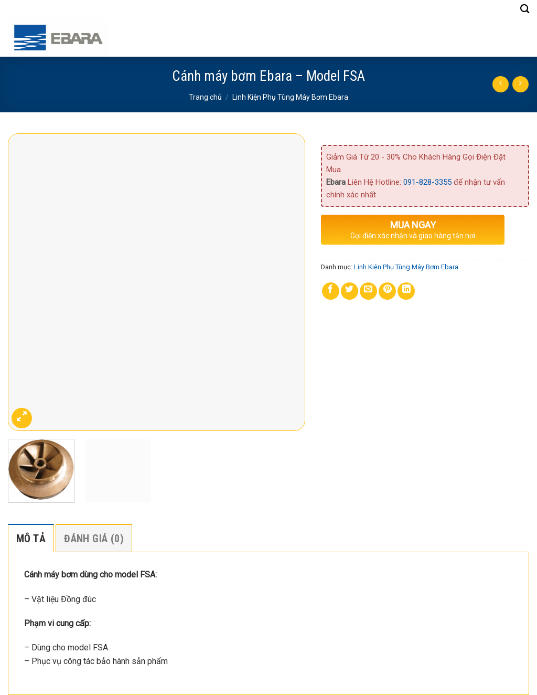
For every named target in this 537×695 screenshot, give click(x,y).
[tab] (31, 538)
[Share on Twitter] (349, 291)
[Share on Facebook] (330, 291)
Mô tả (31, 538)
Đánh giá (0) (94, 538)
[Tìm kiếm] (524, 9)
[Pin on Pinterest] (387, 291)
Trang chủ (205, 97)
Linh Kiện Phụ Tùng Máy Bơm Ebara (290, 97)
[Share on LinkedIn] (406, 291)
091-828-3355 (427, 182)
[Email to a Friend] (368, 291)
